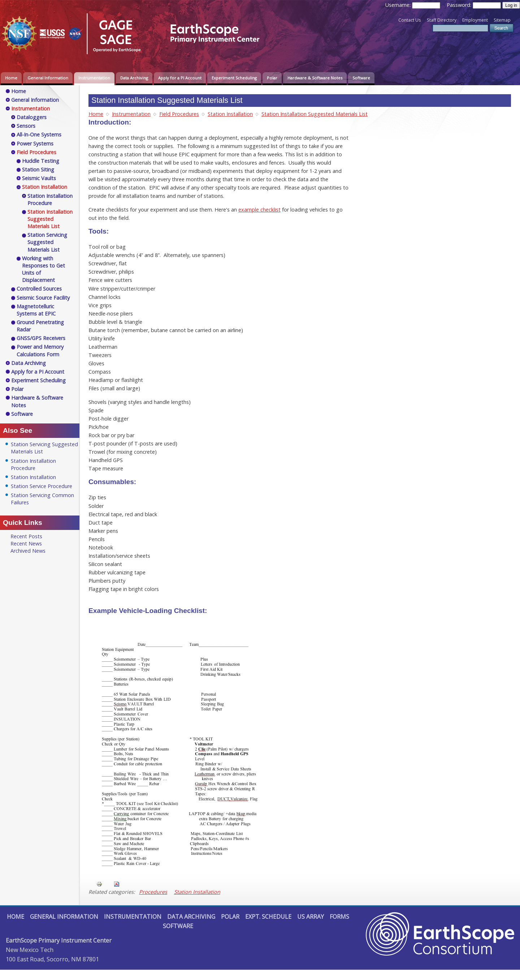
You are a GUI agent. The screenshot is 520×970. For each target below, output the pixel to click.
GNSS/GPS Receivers (41, 338)
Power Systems (35, 143)
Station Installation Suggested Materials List (314, 113)
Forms (339, 917)
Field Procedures (179, 113)
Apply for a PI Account (180, 78)
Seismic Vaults (39, 178)
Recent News (26, 543)
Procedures (153, 891)
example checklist (259, 209)
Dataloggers (32, 117)
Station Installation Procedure (50, 199)
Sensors (26, 125)
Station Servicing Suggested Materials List (47, 242)
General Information (47, 78)
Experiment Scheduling (234, 78)
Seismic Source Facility (43, 297)
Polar (272, 78)
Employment (475, 20)
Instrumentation (94, 78)
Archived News (28, 550)
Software (361, 78)
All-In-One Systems (39, 134)
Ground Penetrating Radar (40, 326)
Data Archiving (134, 78)
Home (11, 78)
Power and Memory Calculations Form (40, 350)
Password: (460, 4)
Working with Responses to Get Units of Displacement (43, 269)
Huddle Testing (40, 160)
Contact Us (409, 20)
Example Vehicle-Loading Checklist (146, 610)
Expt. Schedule (268, 917)
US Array (310, 917)
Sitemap (502, 20)
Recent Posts (26, 536)
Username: (398, 4)
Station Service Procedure (41, 486)
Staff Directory (441, 20)
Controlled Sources (39, 288)
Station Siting (38, 169)
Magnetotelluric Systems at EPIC (36, 310)
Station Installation (230, 113)
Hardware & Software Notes (314, 78)
